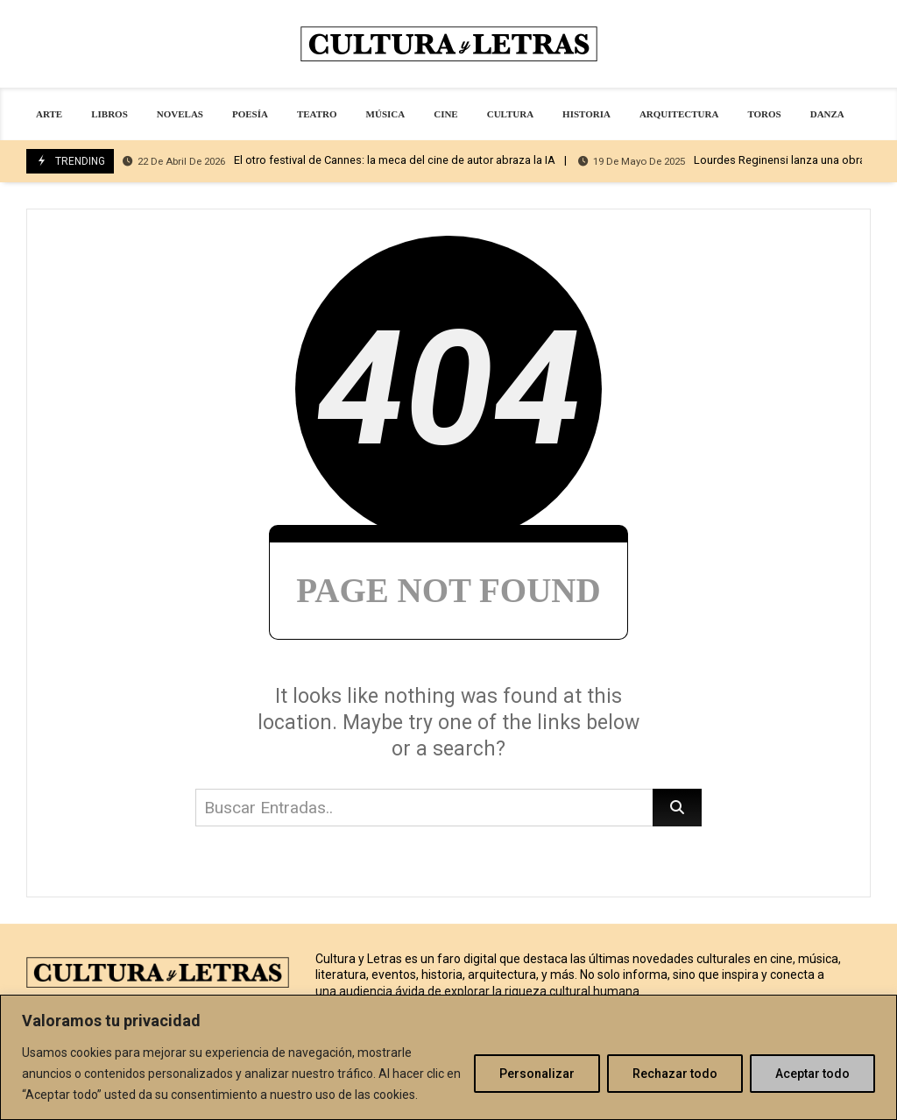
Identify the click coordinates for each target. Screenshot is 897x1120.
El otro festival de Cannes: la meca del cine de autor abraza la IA (339, 160)
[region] (448, 1057)
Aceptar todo (812, 1074)
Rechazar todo (674, 1074)
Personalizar (537, 1074)
